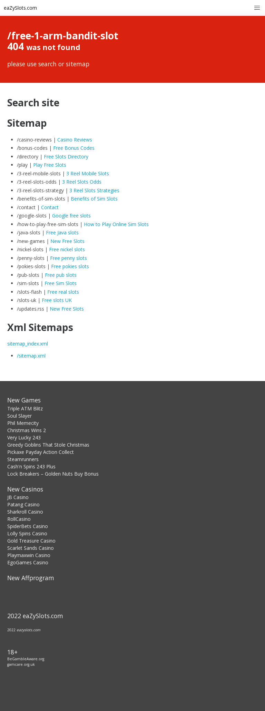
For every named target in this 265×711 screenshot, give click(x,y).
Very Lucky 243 (24, 437)
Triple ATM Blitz (25, 408)
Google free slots (71, 215)
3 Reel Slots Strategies (94, 190)
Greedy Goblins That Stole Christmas (48, 444)
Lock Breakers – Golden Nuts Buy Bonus (53, 473)
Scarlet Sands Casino (30, 548)
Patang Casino (23, 504)
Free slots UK (57, 300)
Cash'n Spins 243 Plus (31, 466)
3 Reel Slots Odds (81, 181)
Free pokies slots (70, 266)
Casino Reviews (74, 139)
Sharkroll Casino (25, 511)
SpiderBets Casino (27, 526)
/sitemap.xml (31, 355)
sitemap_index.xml (27, 343)
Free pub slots (61, 275)
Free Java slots (62, 232)
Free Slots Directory (66, 156)
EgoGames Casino (27, 562)
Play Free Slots (49, 165)
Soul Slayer (19, 415)
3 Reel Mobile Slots (87, 173)
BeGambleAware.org (25, 658)
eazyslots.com (28, 629)
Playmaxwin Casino (28, 555)
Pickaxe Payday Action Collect (40, 452)
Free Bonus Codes (74, 148)
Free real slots (63, 292)
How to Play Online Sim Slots (116, 224)
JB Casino (18, 497)
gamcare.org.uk (21, 664)
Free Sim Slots (61, 283)
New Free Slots (67, 241)
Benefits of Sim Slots (94, 198)
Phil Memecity (23, 423)
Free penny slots (68, 258)
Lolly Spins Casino (27, 533)
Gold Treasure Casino (31, 540)
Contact (50, 207)
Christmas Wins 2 (26, 430)
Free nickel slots (67, 249)
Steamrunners (23, 459)
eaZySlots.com (20, 7)
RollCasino (19, 519)
